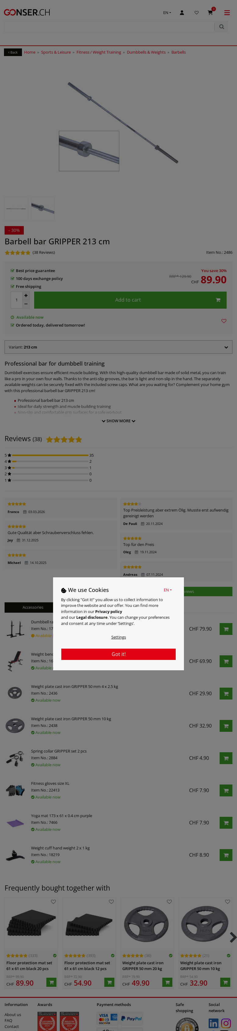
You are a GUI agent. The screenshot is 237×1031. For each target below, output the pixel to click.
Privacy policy (108, 611)
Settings (118, 637)
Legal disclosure (92, 617)
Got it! (119, 654)
